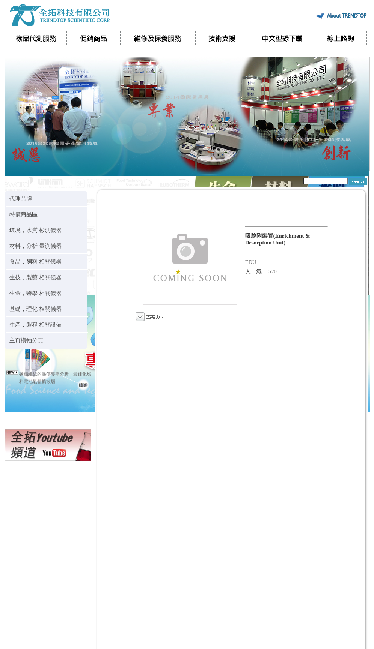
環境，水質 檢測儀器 (35, 230)
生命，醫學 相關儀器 (35, 293)
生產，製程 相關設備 (35, 324)
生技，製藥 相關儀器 (35, 277)
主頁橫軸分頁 (26, 340)
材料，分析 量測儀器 (35, 246)
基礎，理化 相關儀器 (35, 309)
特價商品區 (23, 214)
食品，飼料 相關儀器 (35, 261)
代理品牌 (20, 198)
